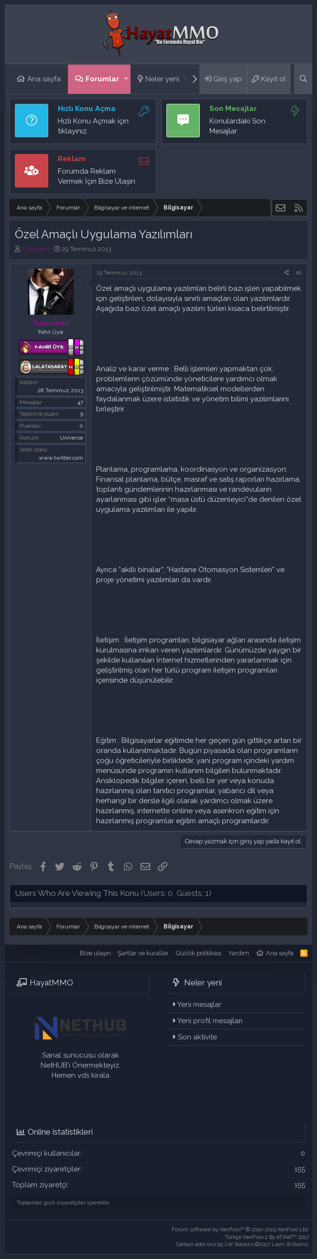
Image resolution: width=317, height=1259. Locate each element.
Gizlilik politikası (198, 953)
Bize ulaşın (95, 953)
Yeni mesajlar (199, 1004)
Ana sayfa (44, 79)
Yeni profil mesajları (209, 1020)
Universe (71, 437)
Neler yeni (162, 79)
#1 (299, 272)
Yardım (238, 953)
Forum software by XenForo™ (240, 1229)
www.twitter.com (61, 457)
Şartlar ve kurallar (143, 953)
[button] (126, 79)
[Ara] (303, 79)
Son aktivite (197, 1037)
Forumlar (102, 79)
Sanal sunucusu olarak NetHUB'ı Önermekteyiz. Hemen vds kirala (80, 1065)
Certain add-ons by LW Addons (242, 1244)
